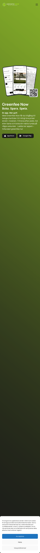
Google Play (26, 136)
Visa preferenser (20, 548)
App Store (9, 136)
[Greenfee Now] (10, 5)
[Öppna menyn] (36, 4)
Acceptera (20, 536)
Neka (20, 542)
